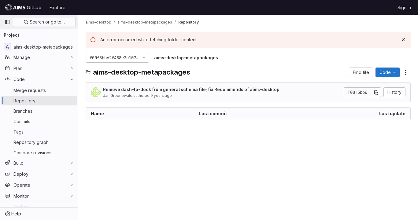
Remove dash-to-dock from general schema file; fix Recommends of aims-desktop (191, 89)
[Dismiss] (403, 39)
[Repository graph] (39, 142)
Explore (57, 7)
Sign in (404, 7)
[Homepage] (24, 7)
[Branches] (39, 111)
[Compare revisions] (39, 152)
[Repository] (39, 100)
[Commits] (39, 121)
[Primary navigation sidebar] (7, 22)
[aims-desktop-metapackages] (39, 47)
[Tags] (39, 132)
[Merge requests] (39, 90)
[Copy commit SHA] (376, 92)
